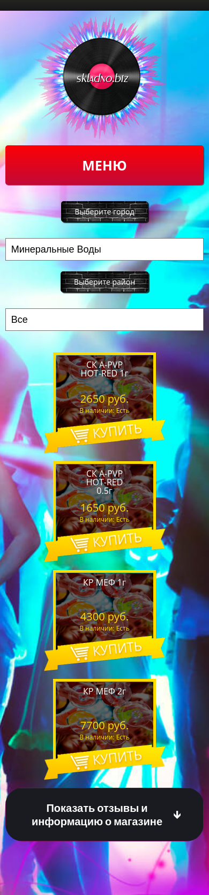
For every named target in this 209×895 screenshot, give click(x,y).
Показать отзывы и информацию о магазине (97, 814)
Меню (104, 165)
